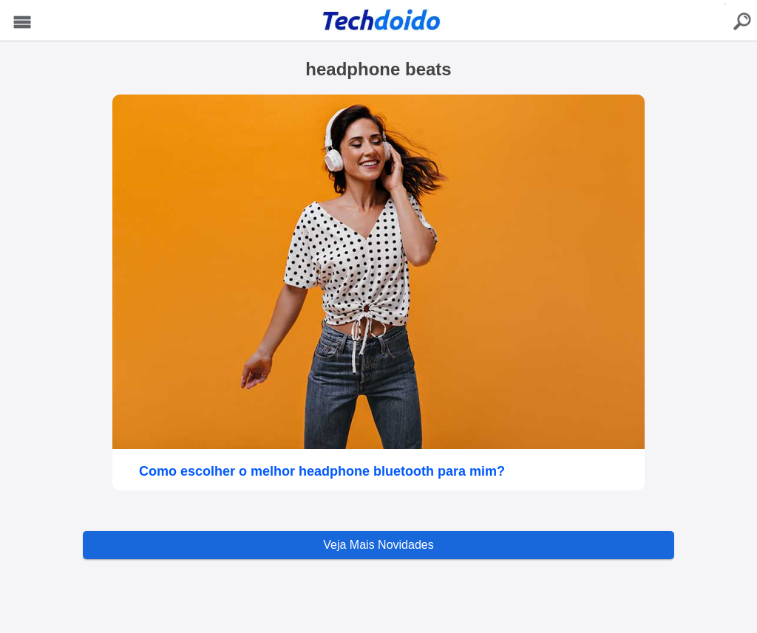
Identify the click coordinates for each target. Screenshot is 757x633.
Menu (22, 22)
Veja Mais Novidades (378, 544)
